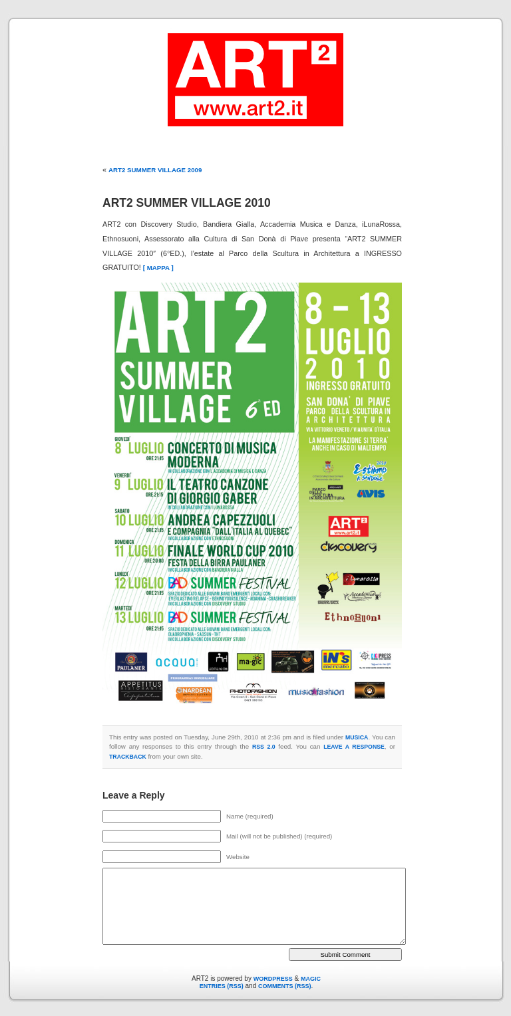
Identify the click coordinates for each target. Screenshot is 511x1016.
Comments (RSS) (284, 986)
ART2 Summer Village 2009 (155, 170)
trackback (127, 756)
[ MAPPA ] (158, 267)
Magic (311, 978)
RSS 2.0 (263, 746)
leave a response (354, 746)
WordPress (273, 978)
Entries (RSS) (222, 986)
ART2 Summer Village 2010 (186, 202)
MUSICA (356, 737)
